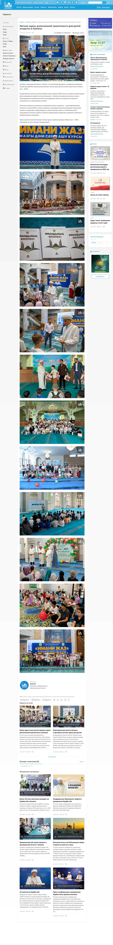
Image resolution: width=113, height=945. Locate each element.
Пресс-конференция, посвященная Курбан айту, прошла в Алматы (66, 893)
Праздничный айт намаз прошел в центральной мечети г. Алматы (33, 844)
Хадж (92, 218)
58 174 (99, 226)
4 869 (28, 860)
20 (47, 725)
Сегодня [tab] (94, 242)
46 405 (99, 198)
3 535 (28, 814)
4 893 (28, 751)
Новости (43, 7)
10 (47, 837)
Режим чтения (78, 33)
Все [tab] (107, 242)
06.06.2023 (55, 751)
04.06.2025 (22, 911)
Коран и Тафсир (8, 41)
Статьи (36, 7)
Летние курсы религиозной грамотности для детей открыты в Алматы (59, 22)
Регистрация (106, 7)
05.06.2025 (55, 864)
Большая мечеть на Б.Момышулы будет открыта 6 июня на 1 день (68, 844)
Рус (104, 2)
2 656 (62, 915)
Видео (60, 7)
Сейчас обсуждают (97, 54)
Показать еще (52, 757)
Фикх (4, 46)
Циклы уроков (28, 7)
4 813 (62, 751)
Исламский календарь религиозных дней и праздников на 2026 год (99, 167)
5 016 (28, 911)
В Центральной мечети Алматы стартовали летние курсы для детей (67, 731)
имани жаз (56, 697)
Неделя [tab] (100, 242)
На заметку (95, 251)
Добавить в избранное (62, 33)
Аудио (66, 7)
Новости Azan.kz (8, 53)
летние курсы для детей (66, 697)
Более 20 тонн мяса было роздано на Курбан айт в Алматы (34, 800)
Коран (5, 29)
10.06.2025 (22, 32)
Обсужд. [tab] (93, 239)
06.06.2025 (55, 814)
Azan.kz (33, 684)
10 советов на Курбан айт (30, 892)
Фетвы (72, 7)
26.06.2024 (93, 198)
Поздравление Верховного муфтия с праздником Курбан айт (67, 800)
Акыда (5, 32)
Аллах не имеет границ (99, 195)
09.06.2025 (22, 814)
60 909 (99, 173)
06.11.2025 (93, 173)
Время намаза (38, 2)
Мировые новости (8, 58)
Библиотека (52, 7)
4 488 (28, 32)
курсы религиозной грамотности (42, 697)
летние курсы (27, 697)
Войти (99, 7)
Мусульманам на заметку (24, 2)
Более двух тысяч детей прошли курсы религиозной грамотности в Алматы (35, 731)
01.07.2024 (22, 751)
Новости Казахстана (9, 56)
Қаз (108, 2)
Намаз (19, 7)
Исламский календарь (97, 162)
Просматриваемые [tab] (96, 237)
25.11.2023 (93, 226)
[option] (100, 264)
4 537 (62, 864)
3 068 (62, 814)
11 (80, 725)
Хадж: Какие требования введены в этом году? (100, 222)
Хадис (5, 35)
